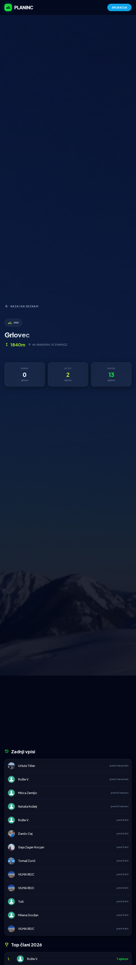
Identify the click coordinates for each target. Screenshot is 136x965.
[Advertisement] (68, 713)
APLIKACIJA (119, 7)
